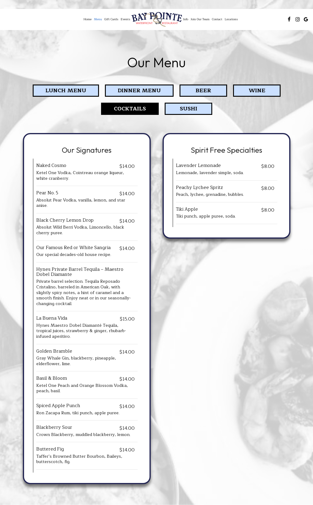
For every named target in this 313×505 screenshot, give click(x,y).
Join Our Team (200, 19)
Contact (217, 19)
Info (185, 19)
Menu (98, 19)
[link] (156, 19)
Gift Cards (111, 19)
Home (88, 19)
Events (125, 19)
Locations (231, 19)
